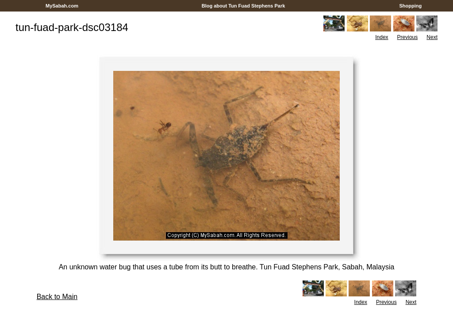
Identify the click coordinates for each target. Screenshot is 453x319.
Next (432, 37)
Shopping (410, 5)
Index (381, 37)
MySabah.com (62, 5)
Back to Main (57, 296)
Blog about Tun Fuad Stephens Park (243, 5)
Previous (407, 37)
